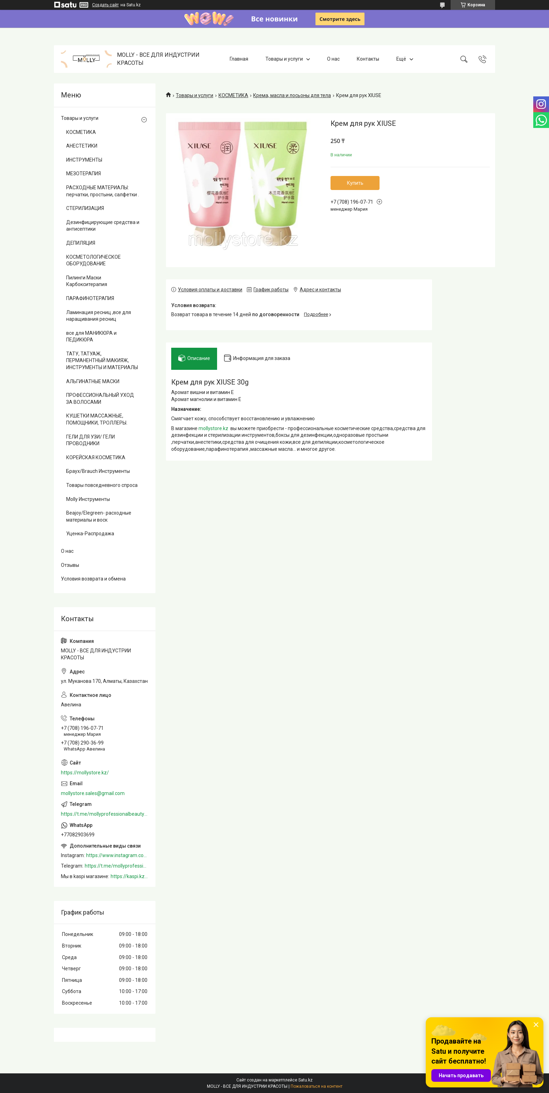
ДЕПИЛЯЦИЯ (80, 243)
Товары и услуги (284, 59)
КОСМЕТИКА (233, 95)
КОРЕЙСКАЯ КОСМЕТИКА (95, 457)
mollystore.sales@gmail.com (93, 793)
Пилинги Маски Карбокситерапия (86, 281)
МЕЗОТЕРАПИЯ (83, 173)
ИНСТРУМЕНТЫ (84, 160)
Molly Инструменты (88, 499)
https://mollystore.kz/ (85, 772)
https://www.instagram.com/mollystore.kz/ (117, 855)
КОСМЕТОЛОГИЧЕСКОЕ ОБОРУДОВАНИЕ (93, 260)
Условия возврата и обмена (93, 579)
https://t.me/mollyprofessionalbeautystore (104, 814)
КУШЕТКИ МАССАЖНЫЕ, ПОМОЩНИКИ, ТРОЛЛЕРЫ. (96, 419)
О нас (333, 59)
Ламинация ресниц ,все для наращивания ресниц (98, 316)
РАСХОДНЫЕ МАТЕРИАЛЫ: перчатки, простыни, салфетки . (102, 191)
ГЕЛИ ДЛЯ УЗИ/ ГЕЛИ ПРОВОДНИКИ (90, 440)
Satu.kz (305, 1080)
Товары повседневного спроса (102, 485)
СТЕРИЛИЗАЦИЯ (85, 208)
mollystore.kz (213, 428)
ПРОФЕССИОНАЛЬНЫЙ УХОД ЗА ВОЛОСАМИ (100, 398)
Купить (355, 183)
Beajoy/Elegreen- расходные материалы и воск (98, 516)
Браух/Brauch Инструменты (98, 471)
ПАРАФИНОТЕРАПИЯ (90, 298)
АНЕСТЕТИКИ (81, 146)
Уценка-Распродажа (90, 533)
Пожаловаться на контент (316, 1086)
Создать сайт (105, 4)
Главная (239, 59)
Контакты (368, 59)
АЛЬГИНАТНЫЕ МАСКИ (92, 381)
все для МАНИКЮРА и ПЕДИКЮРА (91, 336)
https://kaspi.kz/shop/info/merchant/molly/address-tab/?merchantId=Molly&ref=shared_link (129, 876)
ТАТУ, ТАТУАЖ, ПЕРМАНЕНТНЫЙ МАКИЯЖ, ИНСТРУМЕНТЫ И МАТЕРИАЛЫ (102, 360)
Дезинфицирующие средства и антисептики (102, 225)
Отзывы (70, 565)
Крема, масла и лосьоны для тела (292, 95)
